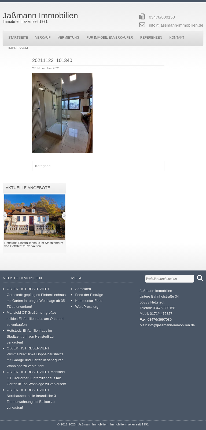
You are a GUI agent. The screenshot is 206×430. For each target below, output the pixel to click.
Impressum (18, 48)
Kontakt (176, 37)
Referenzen (151, 37)
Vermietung (68, 37)
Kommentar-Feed (88, 301)
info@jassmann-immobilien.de (176, 25)
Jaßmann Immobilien (40, 15)
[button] (62, 113)
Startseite (18, 37)
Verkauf (42, 37)
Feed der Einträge (89, 295)
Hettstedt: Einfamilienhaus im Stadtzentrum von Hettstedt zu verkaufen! (30, 336)
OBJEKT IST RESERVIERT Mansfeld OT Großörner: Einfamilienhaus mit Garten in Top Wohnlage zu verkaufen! (36, 378)
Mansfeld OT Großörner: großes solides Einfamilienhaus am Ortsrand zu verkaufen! (35, 318)
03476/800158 (162, 17)
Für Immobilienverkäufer (110, 37)
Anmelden (83, 289)
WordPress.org (86, 307)
